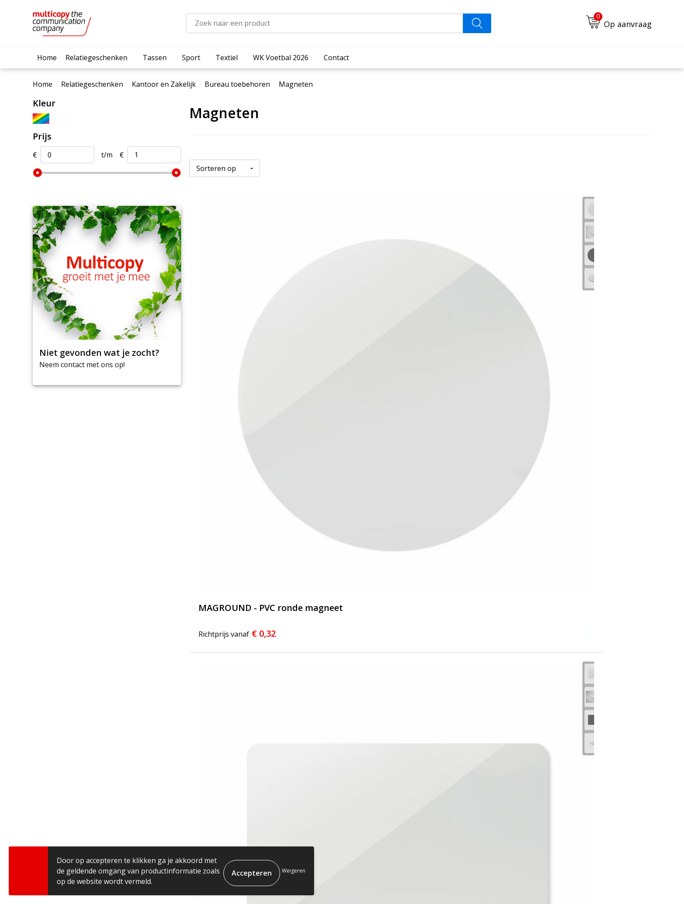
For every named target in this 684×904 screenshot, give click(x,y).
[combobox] (324, 23)
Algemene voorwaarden (498, 882)
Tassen (155, 57)
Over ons (283, 740)
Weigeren (293, 870)
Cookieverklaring (563, 882)
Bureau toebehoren (237, 84)
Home (47, 57)
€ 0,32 (237, 370)
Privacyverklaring (619, 882)
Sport (191, 57)
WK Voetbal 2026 (280, 57)
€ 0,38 (391, 370)
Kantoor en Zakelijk (164, 84)
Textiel (226, 57)
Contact (336, 57)
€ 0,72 (237, 571)
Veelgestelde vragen (301, 753)
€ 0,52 (545, 370)
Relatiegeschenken (96, 57)
